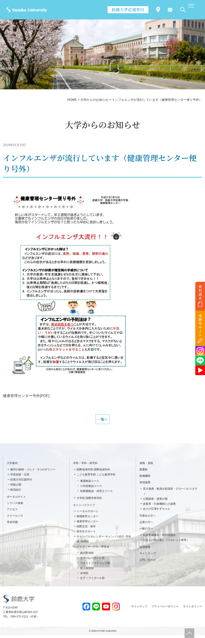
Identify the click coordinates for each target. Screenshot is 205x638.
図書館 (143, 471)
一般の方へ (146, 531)
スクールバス (15, 518)
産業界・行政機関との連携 (159, 506)
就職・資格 (146, 465)
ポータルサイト (16, 499)
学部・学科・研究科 (85, 465)
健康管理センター (87, 524)
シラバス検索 (15, 505)
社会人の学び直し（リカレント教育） (166, 542)
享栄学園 (12, 524)
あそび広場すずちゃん (156, 511)
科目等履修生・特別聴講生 (159, 537)
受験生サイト (200, 325)
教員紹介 (15, 492)
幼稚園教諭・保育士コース (96, 493)
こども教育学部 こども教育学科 (96, 477)
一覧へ (102, 420)
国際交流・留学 (86, 529)
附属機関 (144, 478)
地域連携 (144, 484)
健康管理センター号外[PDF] (26, 396)
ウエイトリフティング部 (95, 565)
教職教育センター (87, 518)
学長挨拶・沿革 (19, 477)
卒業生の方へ (147, 518)
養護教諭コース (89, 483)
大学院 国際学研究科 (89, 500)
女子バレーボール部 (92, 560)
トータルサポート (87, 513)
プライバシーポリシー (165, 608)
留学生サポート (86, 533)
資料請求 (200, 292)
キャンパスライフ (84, 507)
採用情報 (144, 549)
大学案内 (12, 465)
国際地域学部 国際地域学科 (93, 471)
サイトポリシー (192, 608)
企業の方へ (146, 524)
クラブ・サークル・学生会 (93, 549)
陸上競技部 (87, 570)
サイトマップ (147, 555)
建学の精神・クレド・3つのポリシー (32, 471)
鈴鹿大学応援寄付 (128, 9)
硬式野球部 (87, 555)
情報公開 (15, 487)
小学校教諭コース (91, 488)
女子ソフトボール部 (92, 580)
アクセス (12, 512)
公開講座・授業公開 (155, 501)
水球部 (84, 575)
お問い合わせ (147, 562)
